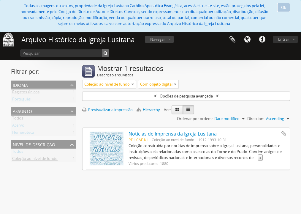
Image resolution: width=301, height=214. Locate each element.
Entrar (283, 39)
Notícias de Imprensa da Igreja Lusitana (173, 133)
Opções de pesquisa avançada (186, 96)
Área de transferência (232, 39)
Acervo (18, 126)
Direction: (255, 118)
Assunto (22, 111)
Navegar (157, 39)
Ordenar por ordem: (195, 118)
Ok (283, 7)
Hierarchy (149, 109)
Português (21, 100)
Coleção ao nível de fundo (35, 159)
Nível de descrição (34, 144)
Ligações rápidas (262, 39)
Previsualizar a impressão (107, 109)
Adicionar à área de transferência (284, 134)
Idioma (247, 39)
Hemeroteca (23, 133)
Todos (17, 119)
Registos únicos (25, 93)
